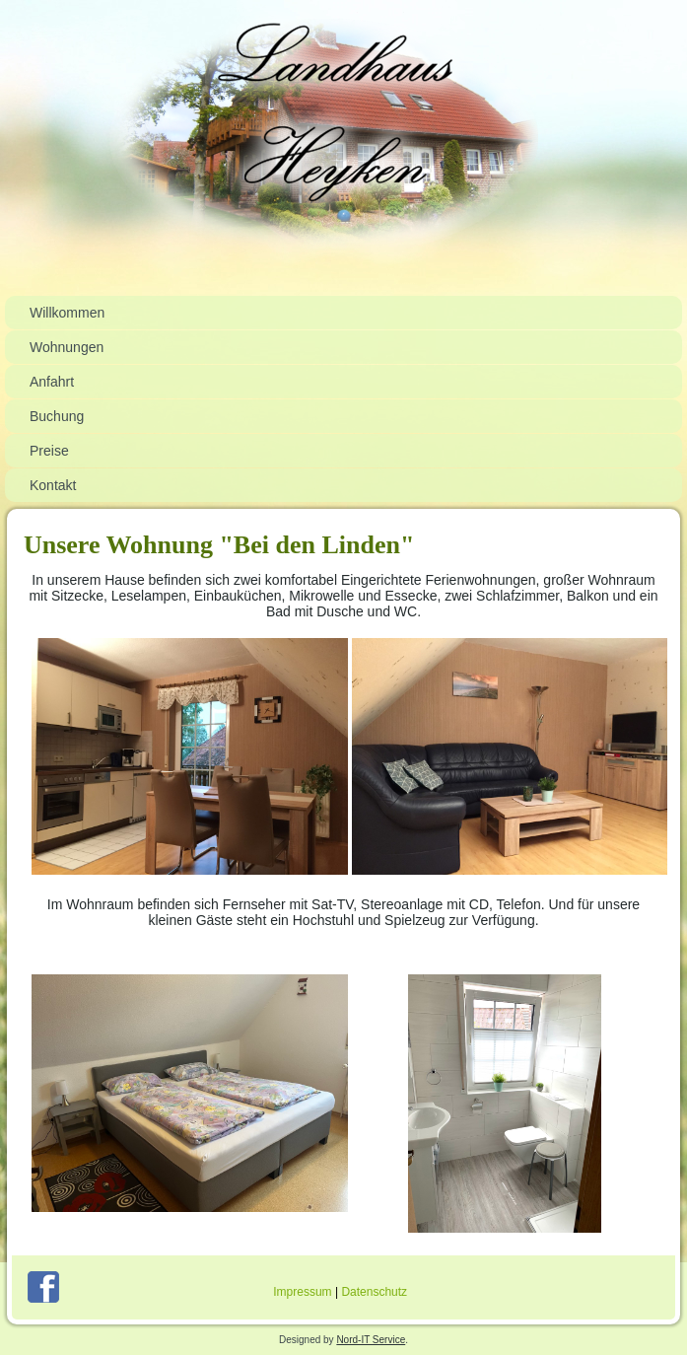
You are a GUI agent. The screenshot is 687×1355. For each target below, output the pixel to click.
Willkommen (67, 313)
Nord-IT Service (370, 1339)
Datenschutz (374, 1292)
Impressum (302, 1292)
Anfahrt (52, 382)
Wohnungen (66, 347)
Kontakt (53, 485)
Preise (49, 451)
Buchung (57, 416)
